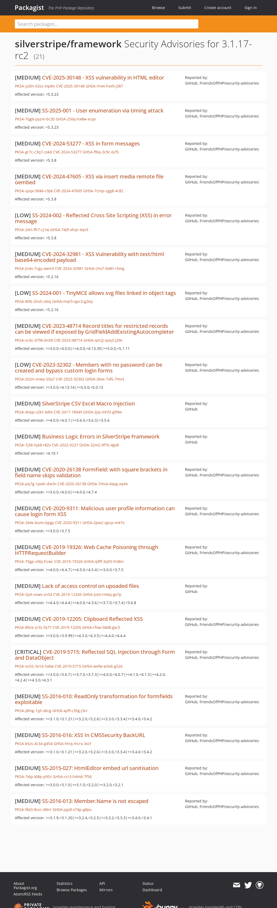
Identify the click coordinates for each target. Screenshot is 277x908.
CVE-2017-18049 (68, 412)
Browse (158, 7)
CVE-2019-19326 (68, 561)
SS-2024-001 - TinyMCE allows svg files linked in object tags (104, 292)
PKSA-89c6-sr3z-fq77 (33, 627)
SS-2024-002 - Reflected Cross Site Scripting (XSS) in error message (93, 218)
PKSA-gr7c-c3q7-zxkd (33, 151)
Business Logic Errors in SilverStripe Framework (101, 436)
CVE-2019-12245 (67, 594)
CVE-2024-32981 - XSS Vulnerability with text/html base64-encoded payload (89, 256)
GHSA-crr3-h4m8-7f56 (72, 776)
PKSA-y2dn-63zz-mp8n (35, 86)
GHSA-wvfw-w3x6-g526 (102, 666)
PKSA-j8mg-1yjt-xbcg (33, 710)
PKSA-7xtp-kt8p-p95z (33, 776)
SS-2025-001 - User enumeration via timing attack (102, 110)
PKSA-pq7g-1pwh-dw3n (36, 483)
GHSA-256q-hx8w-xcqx (76, 119)
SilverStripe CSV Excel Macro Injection (88, 403)
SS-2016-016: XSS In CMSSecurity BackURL (93, 735)
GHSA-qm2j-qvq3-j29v (102, 340)
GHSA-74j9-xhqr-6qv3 (69, 229)
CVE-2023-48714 (68, 340)
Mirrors (106, 889)
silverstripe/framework (68, 43)
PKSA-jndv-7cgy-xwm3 (34, 268)
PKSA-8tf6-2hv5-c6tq (33, 301)
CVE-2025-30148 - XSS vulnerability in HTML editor (103, 77)
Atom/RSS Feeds (28, 894)
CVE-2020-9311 (68, 522)
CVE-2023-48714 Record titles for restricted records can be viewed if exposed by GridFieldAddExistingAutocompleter (94, 328)
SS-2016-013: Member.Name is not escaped (95, 801)
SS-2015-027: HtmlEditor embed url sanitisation (100, 768)
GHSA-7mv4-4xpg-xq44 (107, 483)
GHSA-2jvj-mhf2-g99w (102, 412)
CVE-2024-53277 (67, 151)
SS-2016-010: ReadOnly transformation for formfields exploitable (94, 699)
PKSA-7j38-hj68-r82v (33, 444)
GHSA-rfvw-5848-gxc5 (101, 627)
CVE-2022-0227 (65, 444)
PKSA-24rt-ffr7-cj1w (32, 229)
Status (148, 883)
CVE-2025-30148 (70, 86)
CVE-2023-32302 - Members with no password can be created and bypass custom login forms (88, 367)
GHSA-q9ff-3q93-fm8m (104, 561)
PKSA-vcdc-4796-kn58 (34, 340)
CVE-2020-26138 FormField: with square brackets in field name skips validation (91, 472)
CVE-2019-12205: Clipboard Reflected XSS (92, 618)
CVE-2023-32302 (70, 379)
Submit (184, 7)
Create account (217, 7)
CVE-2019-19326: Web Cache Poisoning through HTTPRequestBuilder (86, 549)
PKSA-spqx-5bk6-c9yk (34, 190)
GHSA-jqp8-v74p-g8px (72, 809)
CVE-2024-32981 (69, 268)
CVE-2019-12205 (67, 627)
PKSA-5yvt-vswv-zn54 (33, 594)
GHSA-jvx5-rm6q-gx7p (102, 594)
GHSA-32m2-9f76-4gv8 (99, 444)
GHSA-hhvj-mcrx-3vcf (72, 743)
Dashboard (152, 889)
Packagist (29, 7)
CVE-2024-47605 (68, 190)
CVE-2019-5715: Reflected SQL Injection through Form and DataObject (95, 654)
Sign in (251, 7)
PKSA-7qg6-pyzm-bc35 (35, 119)
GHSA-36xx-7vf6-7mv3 (104, 379)
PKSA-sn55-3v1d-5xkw (34, 666)
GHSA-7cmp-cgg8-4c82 (103, 190)
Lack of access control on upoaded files (90, 585)
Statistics (65, 883)
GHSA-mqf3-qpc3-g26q (72, 301)
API (102, 883)
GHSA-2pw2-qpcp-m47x (103, 522)
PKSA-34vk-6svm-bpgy (34, 522)
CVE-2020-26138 (72, 483)
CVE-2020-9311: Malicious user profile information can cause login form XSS (95, 511)
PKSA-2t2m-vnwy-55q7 (35, 379)
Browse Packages (72, 889)
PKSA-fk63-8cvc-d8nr (33, 809)
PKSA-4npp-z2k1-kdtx (34, 412)
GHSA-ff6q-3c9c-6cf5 (101, 151)
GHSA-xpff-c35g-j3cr (70, 710)
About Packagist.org (25, 885)
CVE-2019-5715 (68, 666)
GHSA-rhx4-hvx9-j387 (104, 86)
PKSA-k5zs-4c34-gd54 (34, 743)
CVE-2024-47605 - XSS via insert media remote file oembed (89, 179)
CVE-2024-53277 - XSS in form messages (91, 143)
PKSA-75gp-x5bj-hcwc (34, 561)
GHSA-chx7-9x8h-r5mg (104, 268)
